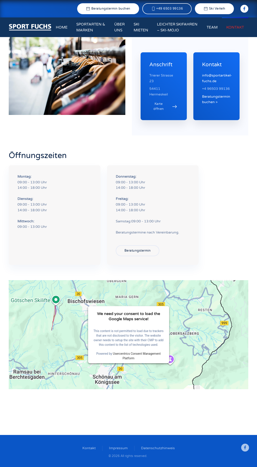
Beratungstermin (137, 250)
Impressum (118, 449)
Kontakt (235, 27)
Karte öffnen (158, 106)
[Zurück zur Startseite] (30, 27)
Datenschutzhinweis (158, 449)
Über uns (119, 27)
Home (62, 27)
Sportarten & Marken (90, 27)
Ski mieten (141, 27)
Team (212, 27)
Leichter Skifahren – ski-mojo (177, 27)
